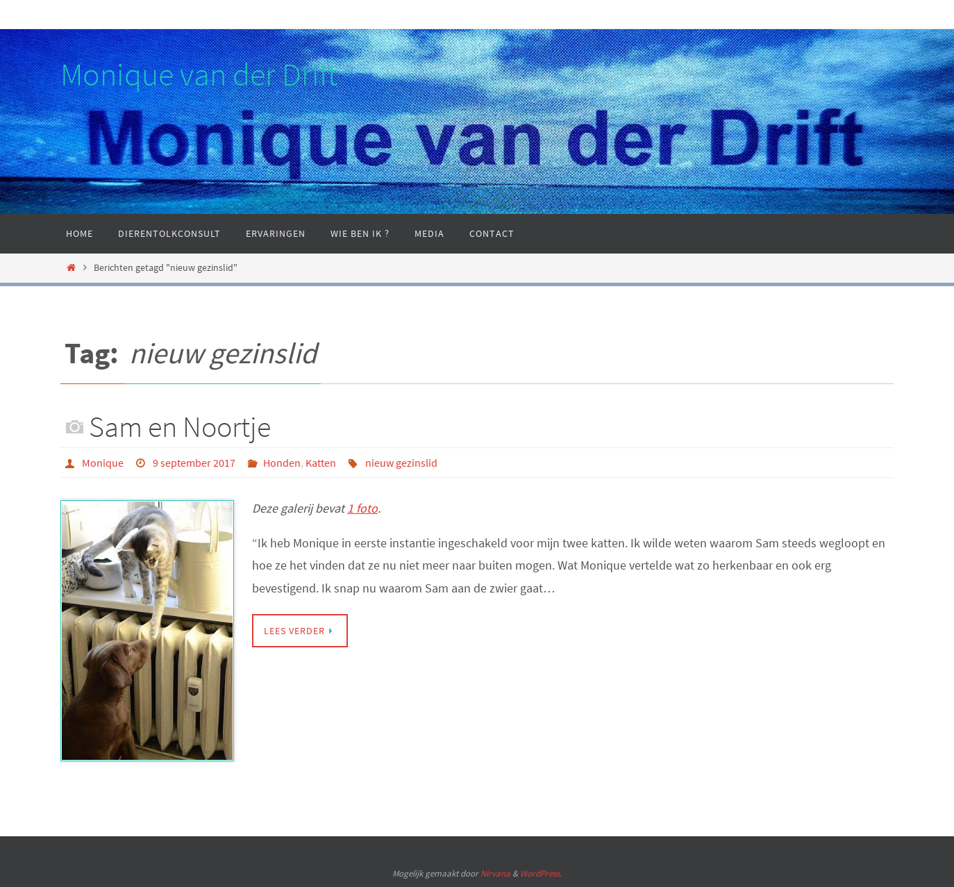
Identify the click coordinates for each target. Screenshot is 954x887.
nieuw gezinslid (401, 463)
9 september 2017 (194, 463)
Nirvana (495, 873)
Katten (321, 463)
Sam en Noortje (180, 426)
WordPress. (541, 873)
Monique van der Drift (198, 74)
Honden (282, 463)
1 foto (362, 508)
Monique (103, 463)
